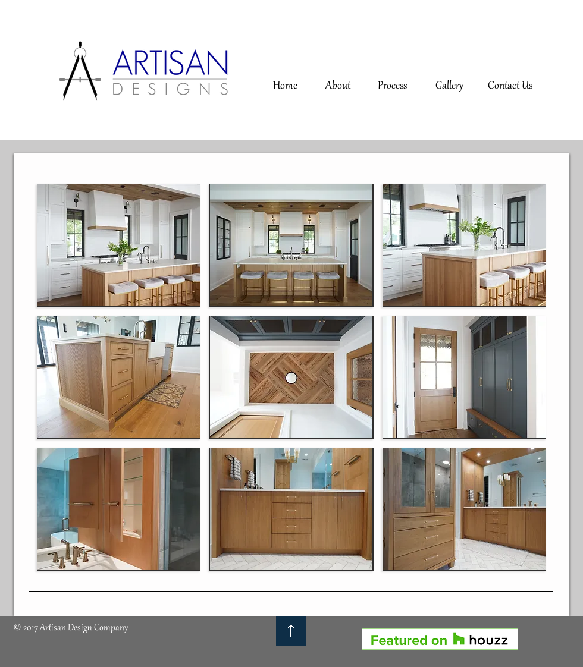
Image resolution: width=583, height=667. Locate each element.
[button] (118, 245)
